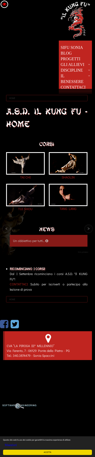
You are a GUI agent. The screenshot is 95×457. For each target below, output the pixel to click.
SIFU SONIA (72, 47)
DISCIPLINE (72, 70)
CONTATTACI (73, 87)
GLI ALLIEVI (72, 64)
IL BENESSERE (72, 79)
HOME (12, 98)
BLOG (66, 53)
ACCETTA (47, 452)
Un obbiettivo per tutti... (30, 241)
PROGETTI (70, 59)
